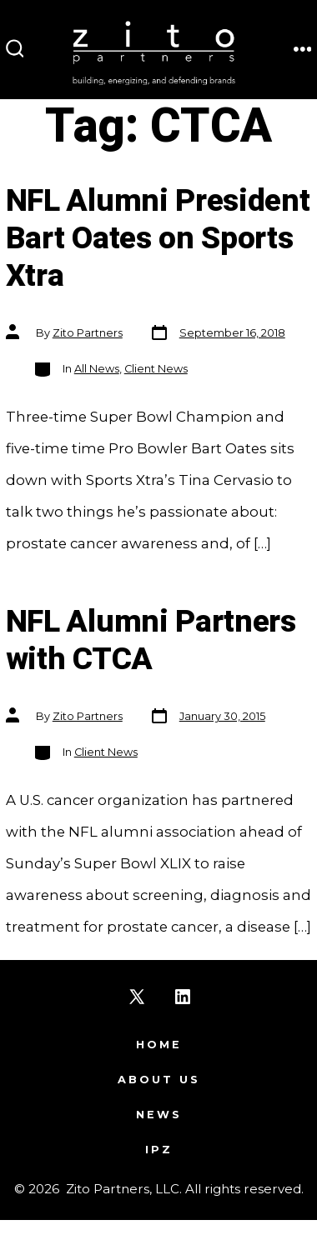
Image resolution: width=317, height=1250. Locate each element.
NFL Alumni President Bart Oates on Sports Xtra (158, 238)
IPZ (159, 1149)
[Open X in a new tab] (136, 997)
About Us (159, 1079)
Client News (156, 368)
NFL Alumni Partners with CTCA (151, 640)
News (159, 1114)
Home (159, 1044)
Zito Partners (88, 333)
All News (96, 368)
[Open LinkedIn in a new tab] (183, 997)
